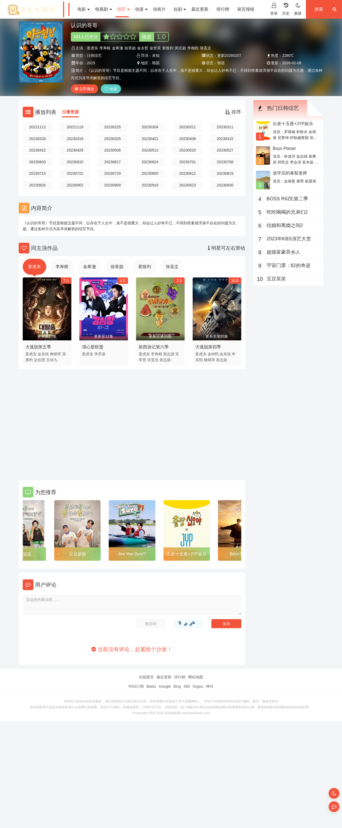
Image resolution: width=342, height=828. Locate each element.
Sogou (197, 686)
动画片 (159, 9)
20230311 (187, 127)
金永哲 (142, 48)
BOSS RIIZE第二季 (287, 198)
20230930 (225, 185)
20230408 (187, 139)
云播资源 (70, 112)
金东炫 (43, 354)
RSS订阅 (136, 686)
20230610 (75, 162)
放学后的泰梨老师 (290, 173)
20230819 (225, 173)
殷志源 (168, 354)
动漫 (141, 9)
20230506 (112, 150)
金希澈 (117, 48)
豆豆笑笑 (22, 554)
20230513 (150, 150)
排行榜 (222, 9)
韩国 (156, 63)
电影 (83, 9)
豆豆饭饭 (77, 554)
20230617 (112, 162)
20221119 (75, 127)
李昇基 (100, 354)
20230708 (225, 162)
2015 (91, 63)
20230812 (187, 173)
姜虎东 (92, 48)
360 (187, 686)
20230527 (225, 150)
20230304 (150, 127)
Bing (177, 686)
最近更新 (199, 9)
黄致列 (167, 48)
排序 (233, 112)
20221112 (37, 127)
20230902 (75, 185)
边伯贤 (39, 360)
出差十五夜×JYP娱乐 (186, 554)
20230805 (150, 173)
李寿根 (105, 48)
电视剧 (103, 9)
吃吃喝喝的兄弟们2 (287, 212)
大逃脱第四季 (208, 347)
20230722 (75, 173)
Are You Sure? (132, 554)
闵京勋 (180, 48)
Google (165, 686)
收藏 (111, 89)
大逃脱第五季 (38, 347)
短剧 (180, 9)
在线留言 (146, 677)
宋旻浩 (152, 360)
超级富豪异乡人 (283, 252)
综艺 (123, 9)
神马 (209, 686)
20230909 (112, 185)
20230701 (187, 162)
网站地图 (195, 677)
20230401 (150, 139)
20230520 (187, 150)
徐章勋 (130, 48)
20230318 (37, 139)
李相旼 (193, 48)
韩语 (221, 63)
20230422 (37, 150)
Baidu (151, 686)
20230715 (37, 173)
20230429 (75, 150)
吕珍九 (51, 360)
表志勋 (165, 360)
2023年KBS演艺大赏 (289, 238)
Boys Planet (284, 148)
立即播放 (84, 89)
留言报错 (245, 9)
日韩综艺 (94, 55)
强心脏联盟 (92, 347)
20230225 (112, 127)
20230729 (112, 173)
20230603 (37, 162)
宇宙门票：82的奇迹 (288, 265)
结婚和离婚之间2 (285, 225)
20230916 (150, 185)
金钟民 (213, 354)
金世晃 (155, 48)
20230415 (225, 139)
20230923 (187, 185)
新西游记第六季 (154, 347)
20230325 (112, 139)
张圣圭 (205, 48)
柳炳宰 (55, 354)
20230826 (37, 185)
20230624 (150, 162)
